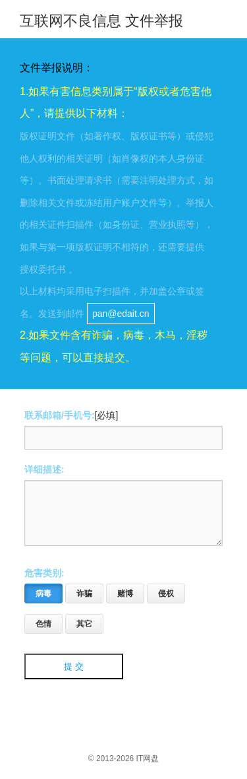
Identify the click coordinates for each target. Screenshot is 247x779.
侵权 (160, 602)
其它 (78, 632)
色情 (37, 632)
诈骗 (78, 602)
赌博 (119, 602)
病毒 (37, 602)
